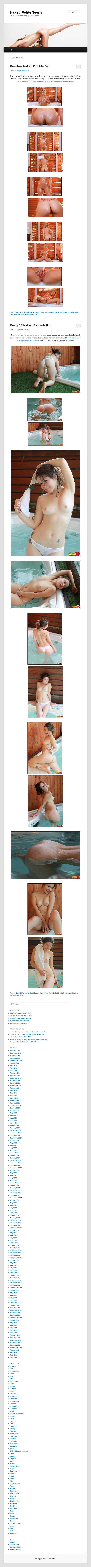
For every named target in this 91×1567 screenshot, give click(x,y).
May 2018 (13, 1178)
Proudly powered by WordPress (45, 1559)
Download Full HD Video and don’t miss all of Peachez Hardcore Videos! (45, 82)
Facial (12, 1419)
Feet (11, 1421)
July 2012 (13, 1352)
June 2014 (13, 1295)
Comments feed (16, 1547)
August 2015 (14, 1260)
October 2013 (15, 1315)
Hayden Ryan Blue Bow (35, 1034)
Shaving (13, 1496)
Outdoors (13, 1471)
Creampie (13, 1406)
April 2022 (13, 1068)
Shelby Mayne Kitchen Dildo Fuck (36, 1039)
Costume (13, 1404)
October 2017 (15, 1195)
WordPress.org (15, 1549)
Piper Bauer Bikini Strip (23, 1037)
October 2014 (15, 1285)
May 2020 (13, 1118)
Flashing (13, 1431)
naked (57, 312)
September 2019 (16, 1138)
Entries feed (14, 1544)
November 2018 (15, 1163)
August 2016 (14, 1230)
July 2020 (13, 1113)
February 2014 (15, 1305)
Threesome (14, 1518)
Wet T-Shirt (14, 1533)
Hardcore (13, 1441)
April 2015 (13, 1270)
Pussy (37, 312)
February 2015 (15, 1275)
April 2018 (13, 1180)
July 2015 (13, 1263)
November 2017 (15, 1193)
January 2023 (15, 1050)
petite (61, 312)
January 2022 (15, 1075)
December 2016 (15, 1220)
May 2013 (13, 1327)
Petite (12, 1476)
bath (46, 312)
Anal (11, 1369)
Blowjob (26, 312)
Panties (12, 1473)
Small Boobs (34, 993)
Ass (17, 312)
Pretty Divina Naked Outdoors (28, 1042)
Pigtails (12, 1478)
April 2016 (13, 1240)
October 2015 (15, 1255)
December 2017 (15, 1190)
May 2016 (13, 1238)
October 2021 (15, 1083)
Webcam (13, 1531)
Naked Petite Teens (26, 12)
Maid (12, 1461)
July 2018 (13, 1173)
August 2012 (14, 1350)
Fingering (13, 1426)
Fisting (12, 1428)
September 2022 (16, 1060)
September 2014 (16, 1288)
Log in (12, 1542)
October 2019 (15, 1135)
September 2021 (16, 1085)
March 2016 (14, 1243)
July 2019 (13, 1143)
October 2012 (15, 1345)
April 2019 (13, 1150)
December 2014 (15, 1280)
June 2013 (13, 1325)
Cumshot (13, 1409)
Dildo (12, 1411)
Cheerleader (14, 1401)
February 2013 (15, 1335)
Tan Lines (13, 1508)
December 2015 (15, 1250)
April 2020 (13, 1120)
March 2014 (14, 1303)
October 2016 (15, 1225)
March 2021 (14, 1098)
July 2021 (13, 1090)
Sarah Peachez (15, 314)
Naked (32, 312)
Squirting (13, 1503)
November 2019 (15, 1133)
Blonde (12, 1386)
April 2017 (13, 1210)
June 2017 (13, 1205)
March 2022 (14, 1070)
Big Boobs (14, 1381)
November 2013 (15, 1312)
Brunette (13, 1394)
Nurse (12, 1468)
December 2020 (15, 1105)
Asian (12, 1374)
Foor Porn (13, 1436)
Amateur (13, 1366)
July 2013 (13, 1323)
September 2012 (16, 1347)
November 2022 (15, 1055)
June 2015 (13, 1265)
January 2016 (15, 1248)
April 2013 (13, 1330)
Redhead (13, 1488)
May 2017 (13, 1208)
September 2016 (16, 1228)
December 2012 (15, 1340)
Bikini (22, 993)
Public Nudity (15, 1483)
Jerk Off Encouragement (19, 1451)
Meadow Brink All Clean (18, 1023)
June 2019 (13, 1145)
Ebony (12, 1416)
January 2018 (15, 1188)
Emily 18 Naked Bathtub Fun (31, 325)
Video (12, 1528)
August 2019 (14, 1140)
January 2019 (15, 1158)
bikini (50, 993)
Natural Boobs (15, 1466)
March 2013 (14, 1332)
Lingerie (13, 1458)
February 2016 (15, 1245)
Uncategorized (15, 1523)
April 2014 (13, 1300)
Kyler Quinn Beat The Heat (19, 1021)
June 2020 (13, 1115)
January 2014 (15, 1308)
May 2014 (13, 1298)
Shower (13, 1498)
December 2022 (15, 1053)
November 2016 (15, 1223)
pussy (66, 312)
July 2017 (13, 1203)
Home (13, 50)
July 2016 (13, 1233)
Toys (11, 1521)
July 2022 (13, 1065)
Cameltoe (13, 1396)
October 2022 (15, 1058)
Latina (12, 1456)
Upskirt (12, 1526)
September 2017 (16, 1198)
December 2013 (15, 1310)
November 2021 (15, 1080)
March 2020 (14, 1123)
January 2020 (15, 1128)
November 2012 (15, 1342)
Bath (21, 312)
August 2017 (14, 1200)
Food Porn (14, 1433)
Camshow (13, 1399)
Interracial (13, 1446)
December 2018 (15, 1160)
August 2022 (14, 1063)
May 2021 (13, 1095)
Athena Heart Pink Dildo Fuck (21, 1016)
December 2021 (15, 1078)
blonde (51, 312)
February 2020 (15, 1125)
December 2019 (15, 1130)
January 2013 (15, 1338)
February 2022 (15, 1073)
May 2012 (13, 1357)
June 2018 (13, 1175)
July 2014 (13, 1293)
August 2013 (14, 1320)
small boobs (25, 314)
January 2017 (15, 1218)
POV (11, 1481)
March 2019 (14, 1153)
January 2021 (15, 1103)
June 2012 (13, 1355)
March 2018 (14, 1183)
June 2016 (13, 1235)
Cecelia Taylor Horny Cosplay (21, 1018)
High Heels (14, 1443)
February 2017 (15, 1215)
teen (11, 995)
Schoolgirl (14, 1491)
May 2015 (13, 1268)
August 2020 (14, 1110)
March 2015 (14, 1273)
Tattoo (12, 1511)
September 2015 (16, 1258)
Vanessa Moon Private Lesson (21, 1013)
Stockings (13, 1506)
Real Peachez (73, 312)
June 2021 (13, 1093)
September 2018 (16, 1168)
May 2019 (13, 1148)
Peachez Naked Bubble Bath (30, 66)
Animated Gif (15, 1371)
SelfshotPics (14, 1493)
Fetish (12, 1424)
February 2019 (15, 1155)
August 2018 (14, 1170)
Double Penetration (17, 1413)
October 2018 (15, 1165)
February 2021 (15, 1100)
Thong (12, 1516)
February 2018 (15, 1185)
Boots (12, 1391)
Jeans (12, 1448)
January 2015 (15, 1278)
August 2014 (14, 1290)
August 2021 (14, 1088)
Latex (12, 1453)
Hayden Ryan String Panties (36, 1032)
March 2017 (14, 1213)
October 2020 (15, 1108)
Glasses (13, 1439)
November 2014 (15, 1283)
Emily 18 (56, 993)
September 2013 (16, 1318)
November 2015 (15, 1253)
